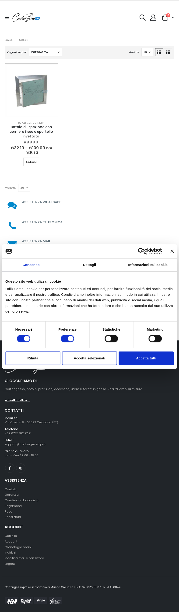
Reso (8, 512)
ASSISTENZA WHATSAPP (41, 202)
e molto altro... (17, 400)
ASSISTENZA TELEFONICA (42, 222)
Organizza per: (17, 52)
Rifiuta (32, 358)
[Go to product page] (31, 90)
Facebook (9, 468)
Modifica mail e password (24, 559)
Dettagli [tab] (89, 265)
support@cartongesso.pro (25, 444)
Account (11, 542)
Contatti (11, 489)
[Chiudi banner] (172, 251)
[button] (142, 18)
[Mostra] (147, 52)
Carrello (11, 536)
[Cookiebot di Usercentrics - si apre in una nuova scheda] (141, 251)
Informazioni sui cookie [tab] (148, 265)
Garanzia (12, 495)
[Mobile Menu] (8, 18)
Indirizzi (10, 553)
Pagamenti (13, 506)
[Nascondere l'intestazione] (26, 17)
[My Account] (153, 18)
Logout (10, 564)
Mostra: (134, 52)
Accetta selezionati (89, 358)
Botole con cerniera (31, 123)
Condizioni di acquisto (22, 500)
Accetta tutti (146, 358)
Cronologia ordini (18, 547)
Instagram (20, 468)
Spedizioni (13, 517)
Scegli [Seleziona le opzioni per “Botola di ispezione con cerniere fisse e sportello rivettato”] (31, 162)
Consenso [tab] (31, 265)
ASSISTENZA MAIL (36, 241)
